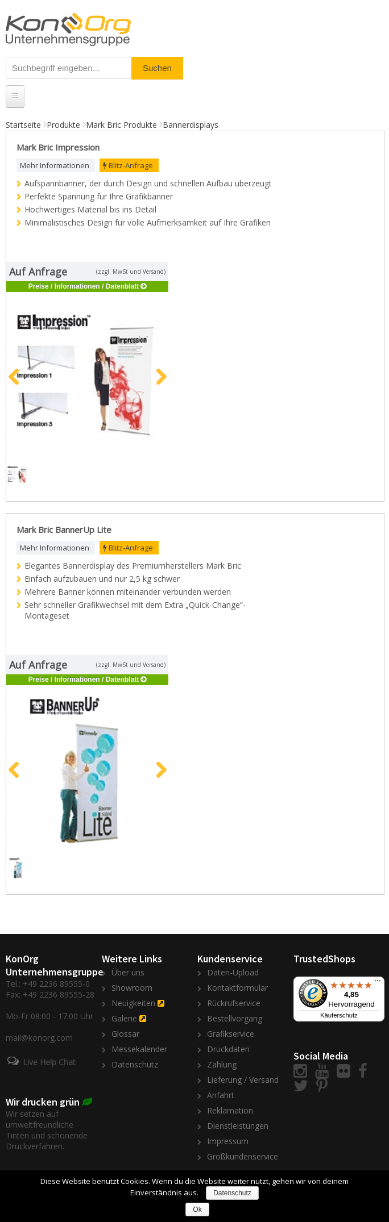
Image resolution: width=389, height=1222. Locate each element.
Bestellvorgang (234, 1018)
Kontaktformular (237, 987)
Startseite (23, 124)
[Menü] (377, 983)
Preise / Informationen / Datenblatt (83, 286)
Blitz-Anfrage (128, 165)
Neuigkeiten (133, 1003)
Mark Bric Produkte (121, 124)
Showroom (131, 987)
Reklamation (230, 1110)
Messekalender (139, 1049)
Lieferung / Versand (243, 1079)
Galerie (124, 1018)
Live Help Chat (49, 1062)
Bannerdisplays (190, 124)
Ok (197, 1209)
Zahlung (222, 1064)
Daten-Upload (233, 972)
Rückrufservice (233, 1003)
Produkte (63, 124)
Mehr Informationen (54, 165)
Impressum (228, 1141)
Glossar (125, 1033)
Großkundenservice (242, 1156)
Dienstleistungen (237, 1125)
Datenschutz (134, 1064)
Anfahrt (220, 1095)
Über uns (127, 972)
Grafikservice (230, 1033)
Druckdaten (228, 1049)
